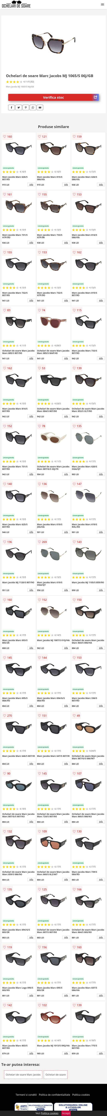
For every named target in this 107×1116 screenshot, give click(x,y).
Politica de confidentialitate (54, 1094)
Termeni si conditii (26, 1094)
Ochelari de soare (55, 1074)
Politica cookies (81, 1094)
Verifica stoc (71, 97)
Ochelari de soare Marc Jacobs (23, 1074)
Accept (66, 1113)
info (31, 184)
